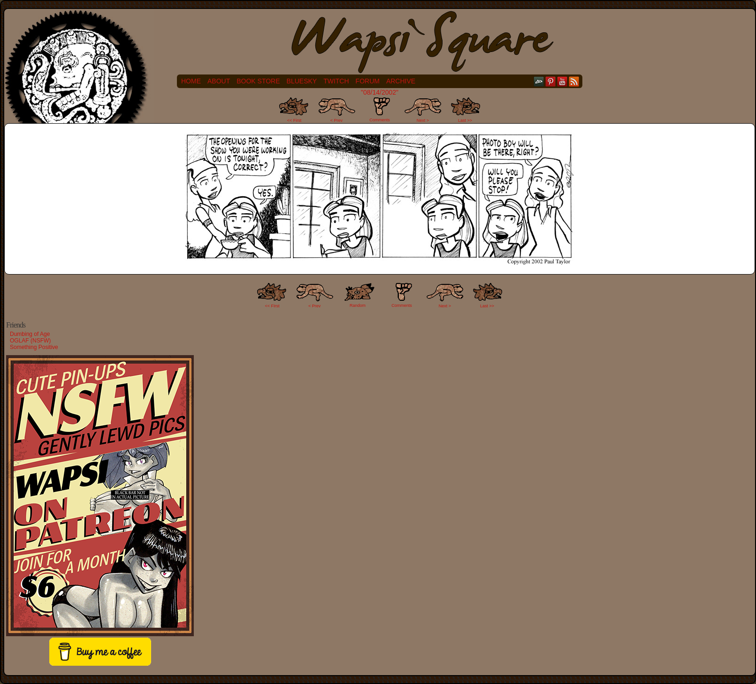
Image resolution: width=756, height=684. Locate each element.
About (218, 81)
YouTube (562, 81)
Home (191, 81)
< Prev (336, 120)
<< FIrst (272, 306)
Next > (423, 120)
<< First (294, 120)
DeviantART (539, 81)
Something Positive (34, 347)
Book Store (258, 81)
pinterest (551, 81)
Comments (379, 109)
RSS (574, 81)
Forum (368, 81)
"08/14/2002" (379, 92)
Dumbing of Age (30, 334)
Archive (400, 81)
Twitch (336, 81)
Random (358, 305)
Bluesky (302, 81)
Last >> (465, 120)
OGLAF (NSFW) (30, 340)
